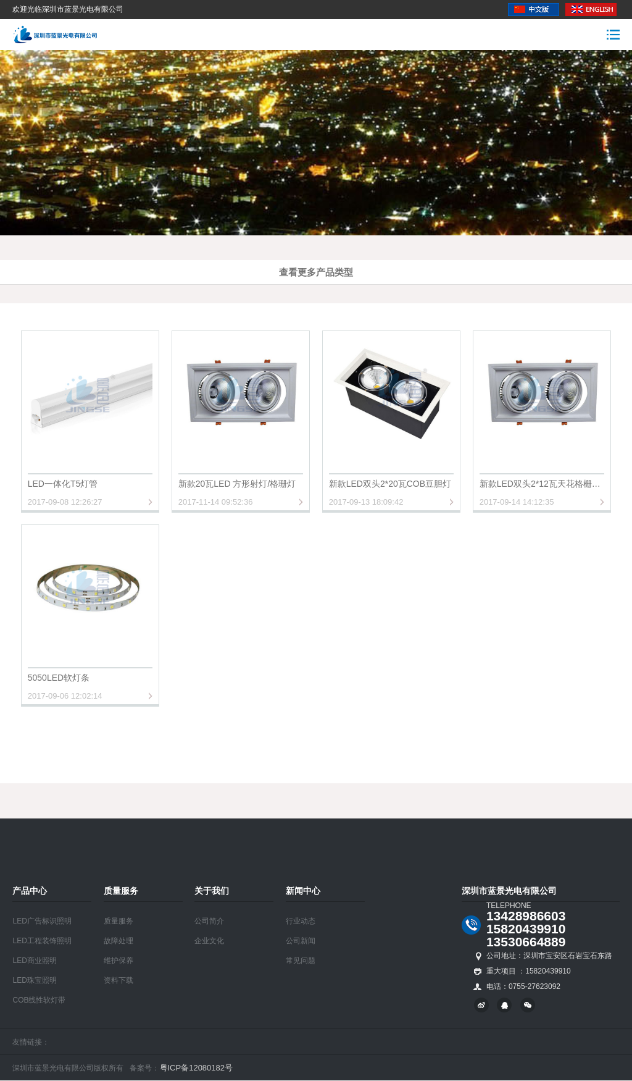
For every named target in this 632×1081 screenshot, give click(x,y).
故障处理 (118, 940)
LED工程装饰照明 (41, 940)
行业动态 (300, 921)
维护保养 (118, 960)
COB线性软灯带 (38, 1000)
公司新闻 (300, 940)
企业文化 (209, 940)
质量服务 (118, 921)
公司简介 (209, 921)
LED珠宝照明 (34, 980)
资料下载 (118, 980)
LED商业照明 (34, 960)
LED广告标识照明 (41, 921)
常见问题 (300, 960)
